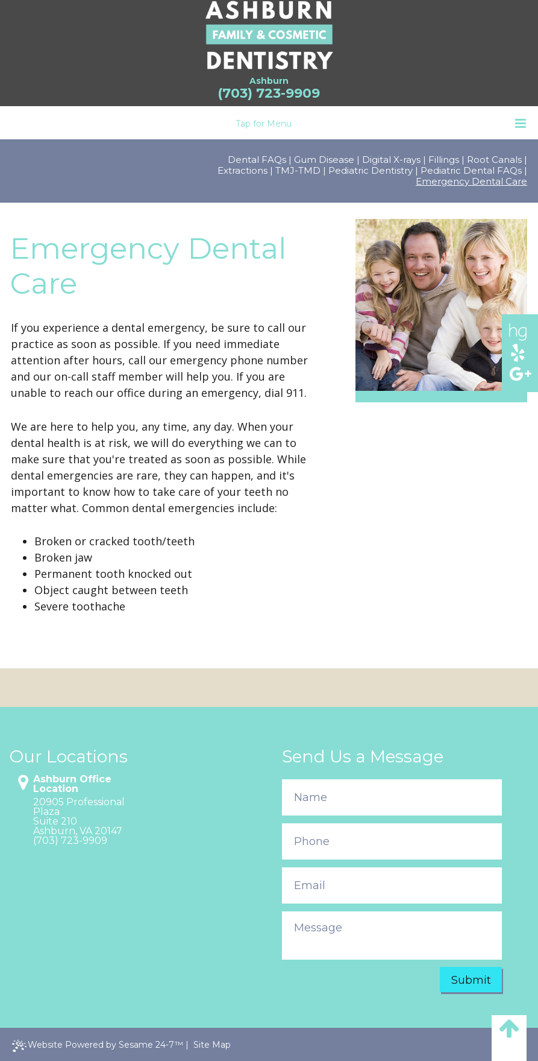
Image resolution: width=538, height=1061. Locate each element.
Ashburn (269, 80)
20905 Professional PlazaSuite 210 (79, 811)
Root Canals (494, 159)
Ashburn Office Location (72, 784)
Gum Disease (324, 159)
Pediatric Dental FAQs (471, 170)
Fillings (443, 159)
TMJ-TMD (298, 170)
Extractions (242, 170)
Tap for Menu (381, 123)
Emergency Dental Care (471, 181)
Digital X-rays (391, 159)
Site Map (212, 1044)
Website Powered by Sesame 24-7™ (97, 1045)
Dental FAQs (257, 159)
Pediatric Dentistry (370, 170)
